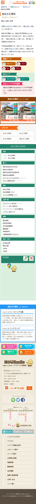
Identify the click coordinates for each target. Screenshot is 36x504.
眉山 (28, 26)
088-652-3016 (11, 352)
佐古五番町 (7, 133)
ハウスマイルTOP (13, 437)
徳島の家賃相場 (12, 475)
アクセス (10, 441)
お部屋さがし (11, 346)
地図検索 (10, 462)
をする (28, 346)
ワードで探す (12, 454)
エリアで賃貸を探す (14, 445)
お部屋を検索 (12, 458)
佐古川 (10, 26)
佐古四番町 (7, 139)
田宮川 (11, 49)
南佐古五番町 (11, 79)
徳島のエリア (14, 6)
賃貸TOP (4, 6)
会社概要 (10, 471)
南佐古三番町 (24, 139)
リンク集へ (11, 484)
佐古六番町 (23, 133)
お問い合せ (11, 479)
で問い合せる (28, 352)
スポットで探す (12, 449)
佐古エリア (27, 6)
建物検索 (10, 466)
